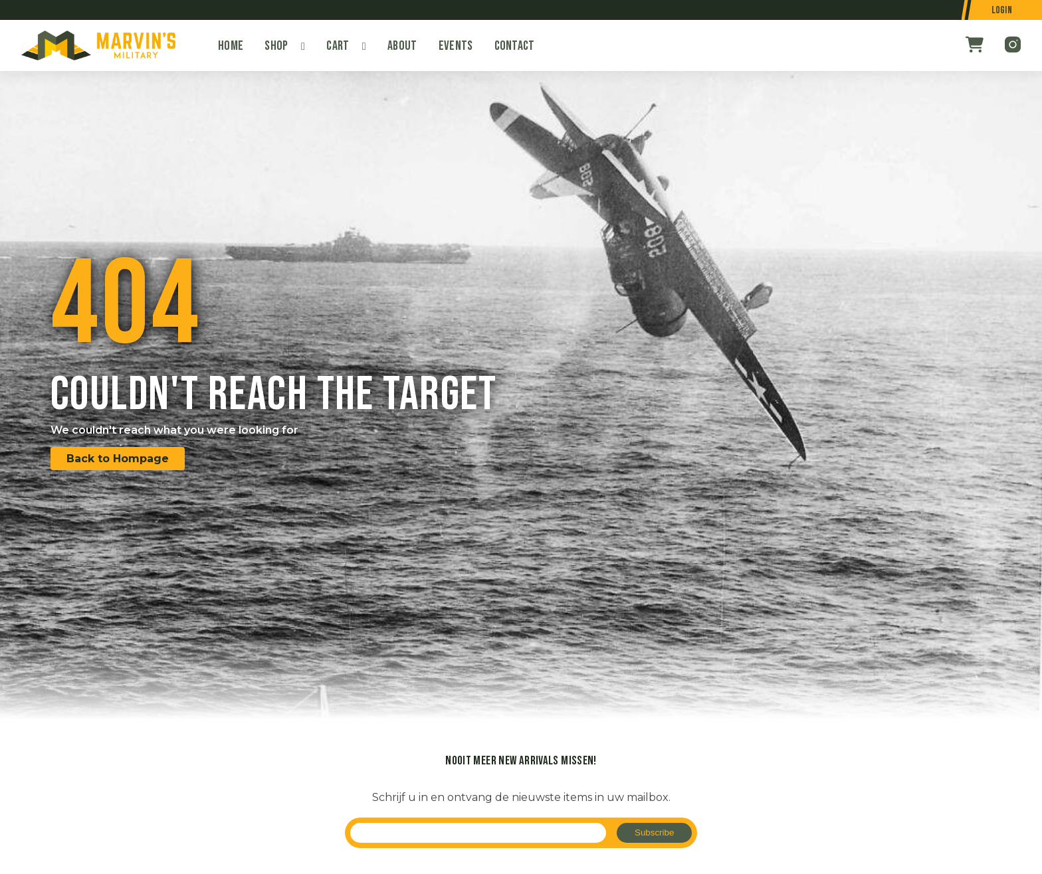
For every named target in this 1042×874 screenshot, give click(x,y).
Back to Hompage (117, 458)
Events (456, 46)
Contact (514, 46)
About (402, 46)
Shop (276, 46)
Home (230, 46)
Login (1002, 10)
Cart (337, 46)
